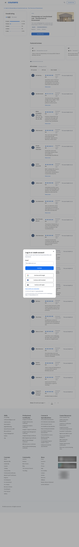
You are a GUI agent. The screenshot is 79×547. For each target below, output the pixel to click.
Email (27, 260)
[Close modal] (53, 251)
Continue (39, 268)
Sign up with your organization (32, 289)
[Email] (39, 263)
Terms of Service (33, 294)
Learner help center (39, 291)
